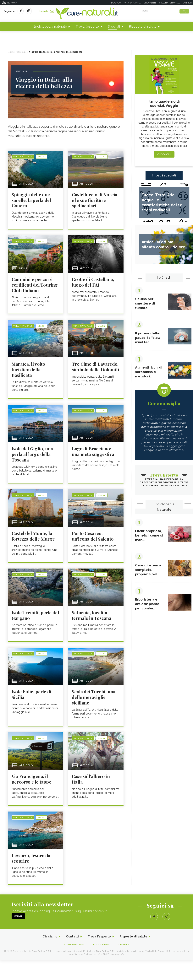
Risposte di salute (143, 27)
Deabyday (116, 3)
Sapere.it (187, 3)
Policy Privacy (102, 956)
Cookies (124, 956)
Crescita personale (169, 3)
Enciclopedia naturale (50, 27)
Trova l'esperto (87, 27)
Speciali (114, 27)
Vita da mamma (132, 3)
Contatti (72, 948)
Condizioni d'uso (75, 956)
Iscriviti (47, 11)
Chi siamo (49, 948)
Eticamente (150, 3)
